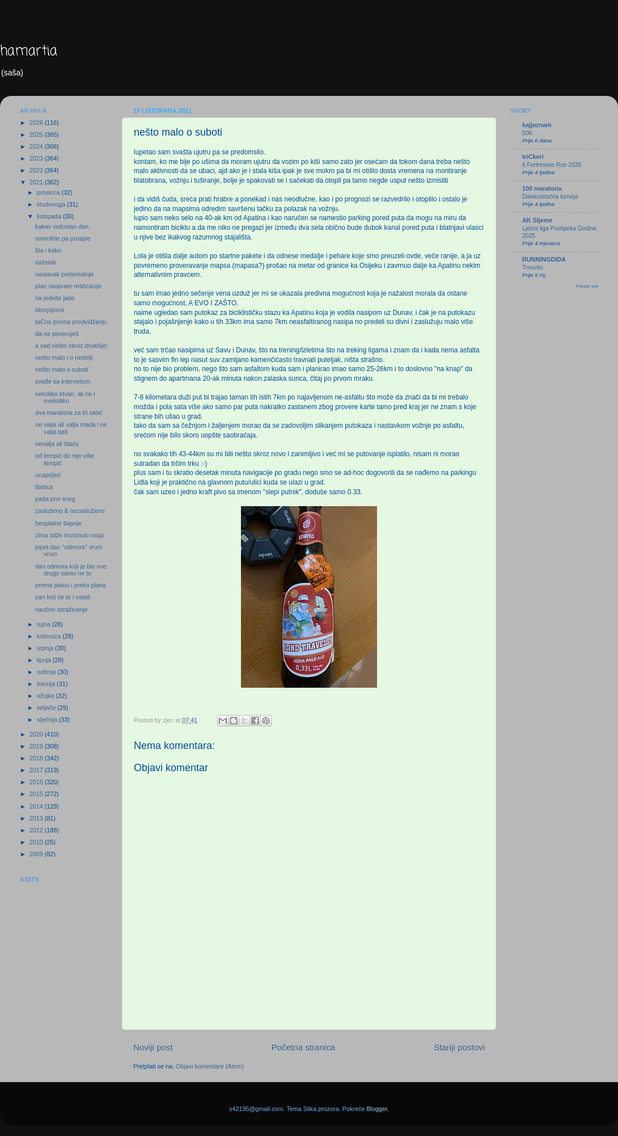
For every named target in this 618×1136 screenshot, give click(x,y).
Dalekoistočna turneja (550, 196)
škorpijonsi (49, 309)
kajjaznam (537, 124)
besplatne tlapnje (58, 523)
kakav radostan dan (61, 226)
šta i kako (48, 250)
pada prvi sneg (55, 498)
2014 (37, 806)
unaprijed (47, 475)
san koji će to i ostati (62, 597)
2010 (37, 842)
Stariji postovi (459, 1047)
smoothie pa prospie (62, 238)
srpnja (46, 648)
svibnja (47, 671)
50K (527, 133)
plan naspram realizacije (68, 286)
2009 (37, 854)
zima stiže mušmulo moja (69, 535)
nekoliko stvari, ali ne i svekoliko (65, 397)
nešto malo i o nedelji (63, 357)
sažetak (45, 262)
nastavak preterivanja (64, 274)
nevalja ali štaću (57, 443)
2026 (37, 122)
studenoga (52, 204)
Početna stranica (304, 1047)
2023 (37, 158)
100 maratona (542, 188)
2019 (37, 746)
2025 (37, 134)
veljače (47, 707)
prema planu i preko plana (70, 585)
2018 (37, 758)
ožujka (46, 695)
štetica (44, 486)
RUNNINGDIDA (544, 259)
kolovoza (50, 636)
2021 (37, 182)
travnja (47, 683)
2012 (37, 830)
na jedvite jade (55, 297)
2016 (37, 782)
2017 (37, 770)
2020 (37, 734)
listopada (50, 216)
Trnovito (532, 267)
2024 (37, 146)
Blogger (376, 1108)
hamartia (28, 51)
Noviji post (153, 1047)
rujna (44, 624)
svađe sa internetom (62, 381)
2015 (37, 793)
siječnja (48, 719)
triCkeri (533, 156)
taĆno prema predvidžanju (71, 321)
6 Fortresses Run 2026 (551, 165)
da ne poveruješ (57, 333)
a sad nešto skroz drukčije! (71, 345)
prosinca (49, 192)
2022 (37, 170)
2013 (37, 818)
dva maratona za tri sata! (69, 412)
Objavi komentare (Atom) (210, 1066)
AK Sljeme (537, 220)
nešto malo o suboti (61, 369)
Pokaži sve (587, 286)
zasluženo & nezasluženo (69, 510)
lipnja (45, 660)
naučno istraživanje (61, 609)
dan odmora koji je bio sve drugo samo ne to (70, 570)
